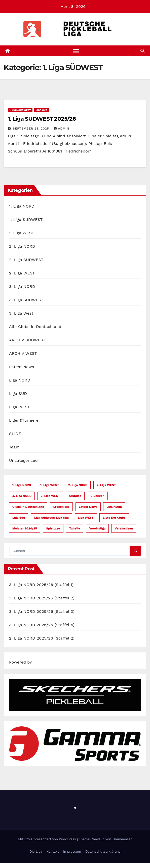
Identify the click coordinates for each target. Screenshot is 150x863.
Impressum (72, 851)
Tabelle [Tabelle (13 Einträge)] (74, 528)
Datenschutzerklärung (103, 851)
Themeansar (122, 839)
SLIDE (15, 433)
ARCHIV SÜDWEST (27, 340)
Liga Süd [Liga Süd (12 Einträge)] (18, 517)
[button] (142, 50)
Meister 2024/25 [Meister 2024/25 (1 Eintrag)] (24, 528)
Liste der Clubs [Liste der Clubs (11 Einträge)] (114, 517)
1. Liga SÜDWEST (20, 110)
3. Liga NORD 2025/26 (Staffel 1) (41, 584)
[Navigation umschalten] (76, 51)
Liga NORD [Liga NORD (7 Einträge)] (114, 507)
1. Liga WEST (21, 233)
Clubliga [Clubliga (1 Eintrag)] (75, 496)
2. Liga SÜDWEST (26, 259)
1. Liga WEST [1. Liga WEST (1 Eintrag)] (49, 485)
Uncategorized (23, 460)
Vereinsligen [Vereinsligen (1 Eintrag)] (124, 528)
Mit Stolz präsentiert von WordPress (47, 839)
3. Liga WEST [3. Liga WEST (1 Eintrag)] (50, 496)
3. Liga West (21, 313)
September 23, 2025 (31, 129)
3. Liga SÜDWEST (26, 299)
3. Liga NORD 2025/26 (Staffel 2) (41, 598)
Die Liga (35, 851)
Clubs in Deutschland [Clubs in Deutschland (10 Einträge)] (28, 507)
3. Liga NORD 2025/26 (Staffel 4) (41, 624)
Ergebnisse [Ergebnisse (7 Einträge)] (61, 507)
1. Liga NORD (21, 206)
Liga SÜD (42, 110)
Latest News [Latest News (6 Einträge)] (88, 507)
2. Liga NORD (22, 246)
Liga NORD (19, 380)
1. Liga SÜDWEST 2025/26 (42, 119)
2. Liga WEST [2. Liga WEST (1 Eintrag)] (106, 485)
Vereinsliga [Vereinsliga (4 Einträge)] (97, 528)
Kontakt (53, 851)
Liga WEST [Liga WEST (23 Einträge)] (86, 517)
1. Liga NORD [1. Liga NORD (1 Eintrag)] (21, 485)
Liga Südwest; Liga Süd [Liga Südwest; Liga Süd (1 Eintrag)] (51, 517)
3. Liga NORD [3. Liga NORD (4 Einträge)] (21, 496)
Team (14, 447)
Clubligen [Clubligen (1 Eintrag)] (97, 496)
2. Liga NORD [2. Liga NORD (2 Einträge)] (77, 485)
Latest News (21, 366)
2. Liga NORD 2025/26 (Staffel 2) (41, 638)
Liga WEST (19, 406)
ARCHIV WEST (23, 353)
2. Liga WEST (22, 273)
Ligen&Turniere (24, 420)
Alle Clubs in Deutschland (35, 326)
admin (61, 129)
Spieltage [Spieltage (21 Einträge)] (53, 528)
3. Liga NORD (22, 286)
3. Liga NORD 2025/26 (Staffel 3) (41, 611)
